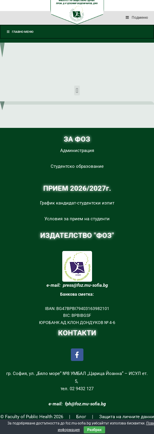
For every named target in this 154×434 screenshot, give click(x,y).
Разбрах (94, 430)
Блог (81, 416)
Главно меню (19, 31)
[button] (77, 90)
